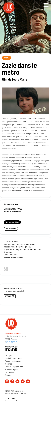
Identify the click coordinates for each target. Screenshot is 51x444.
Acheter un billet (12, 222)
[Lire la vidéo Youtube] (25, 100)
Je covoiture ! (11, 229)
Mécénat (8, 364)
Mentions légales (11, 370)
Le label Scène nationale (14, 358)
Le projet (8, 356)
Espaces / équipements (14, 367)
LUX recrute (9, 373)
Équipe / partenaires (13, 361)
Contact (8, 375)
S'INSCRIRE (9, 296)
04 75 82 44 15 (11, 342)
